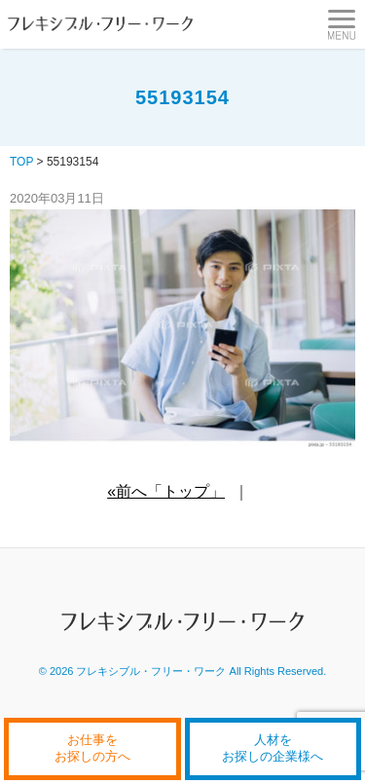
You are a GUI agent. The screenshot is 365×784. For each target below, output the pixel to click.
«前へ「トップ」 (166, 491)
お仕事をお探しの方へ (92, 748)
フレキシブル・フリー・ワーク (151, 671)
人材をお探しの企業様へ (272, 748)
